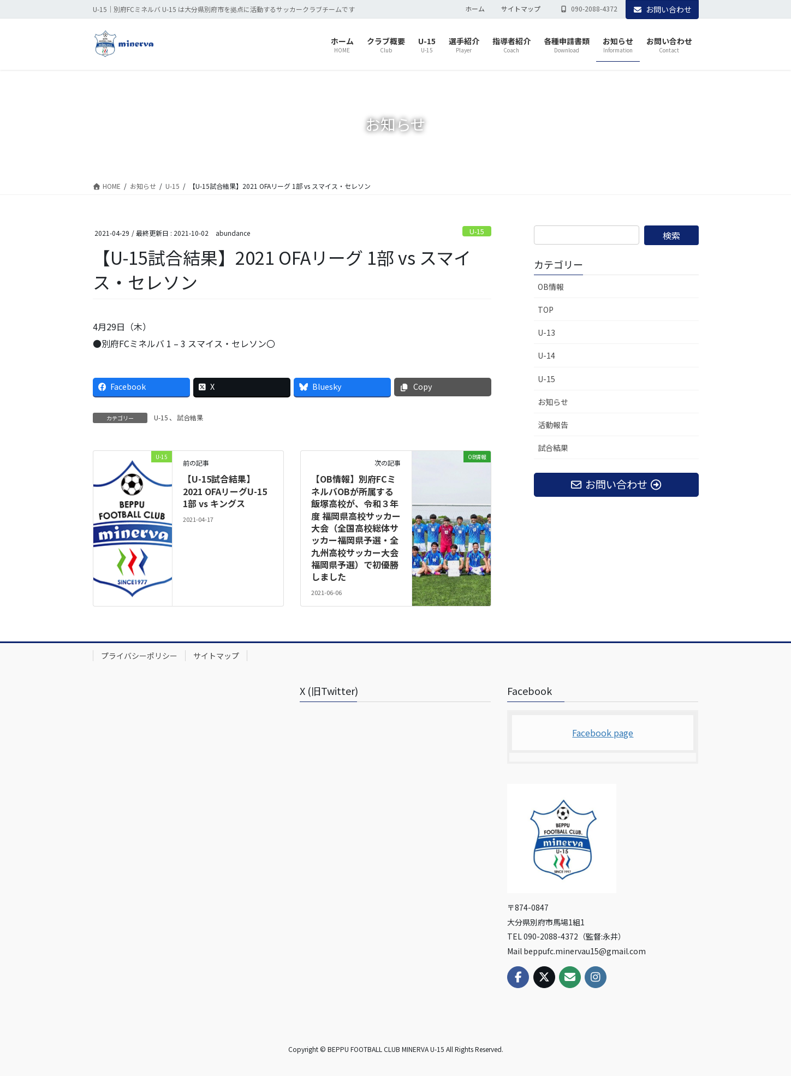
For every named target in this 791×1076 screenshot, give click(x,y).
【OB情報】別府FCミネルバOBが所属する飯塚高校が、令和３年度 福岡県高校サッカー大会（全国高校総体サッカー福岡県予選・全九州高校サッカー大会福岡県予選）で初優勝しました (356, 527)
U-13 (546, 332)
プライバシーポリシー (139, 655)
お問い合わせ (662, 9)
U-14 (546, 355)
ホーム (475, 8)
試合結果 (190, 417)
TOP (546, 309)
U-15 (476, 231)
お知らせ (553, 401)
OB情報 (551, 286)
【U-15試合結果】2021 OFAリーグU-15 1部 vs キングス (225, 491)
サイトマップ (520, 8)
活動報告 (553, 424)
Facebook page (602, 732)
